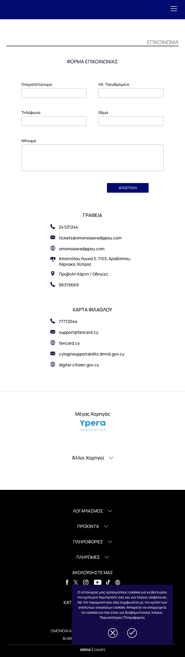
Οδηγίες (100, 274)
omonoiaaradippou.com (82, 248)
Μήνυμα (28, 140)
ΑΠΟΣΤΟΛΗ (128, 187)
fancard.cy (69, 343)
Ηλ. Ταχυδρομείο (114, 84)
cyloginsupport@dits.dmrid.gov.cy (91, 354)
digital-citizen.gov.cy (79, 365)
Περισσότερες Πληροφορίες (122, 617)
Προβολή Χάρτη (74, 274)
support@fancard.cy (78, 332)
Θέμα (103, 112)
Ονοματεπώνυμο (36, 84)
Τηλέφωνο (30, 112)
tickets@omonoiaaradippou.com (90, 238)
